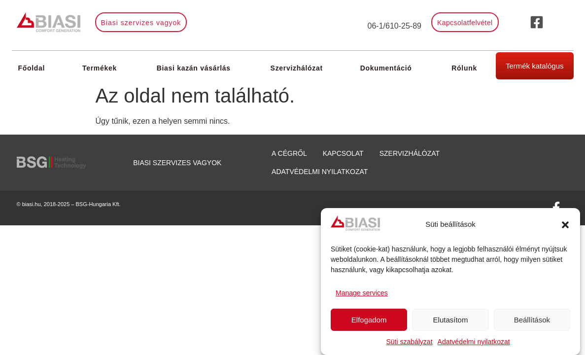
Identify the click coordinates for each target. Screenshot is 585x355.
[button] (565, 225)
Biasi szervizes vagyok (177, 163)
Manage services (362, 293)
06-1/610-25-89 (394, 26)
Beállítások (532, 320)
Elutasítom (450, 320)
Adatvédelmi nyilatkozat (474, 342)
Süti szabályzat (409, 342)
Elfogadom (369, 320)
